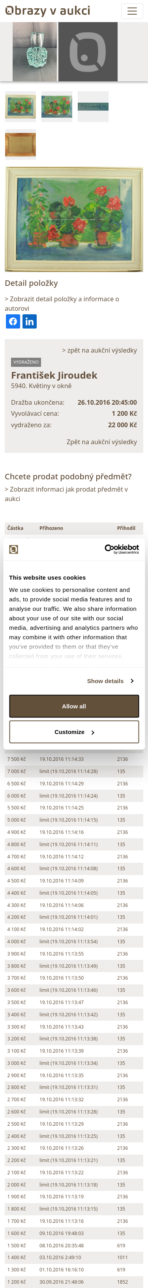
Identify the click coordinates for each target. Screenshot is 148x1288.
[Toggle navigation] (132, 11)
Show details (105, 681)
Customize (74, 731)
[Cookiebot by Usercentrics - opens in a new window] (105, 549)
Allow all (74, 705)
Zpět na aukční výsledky (102, 441)
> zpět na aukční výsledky (99, 350)
